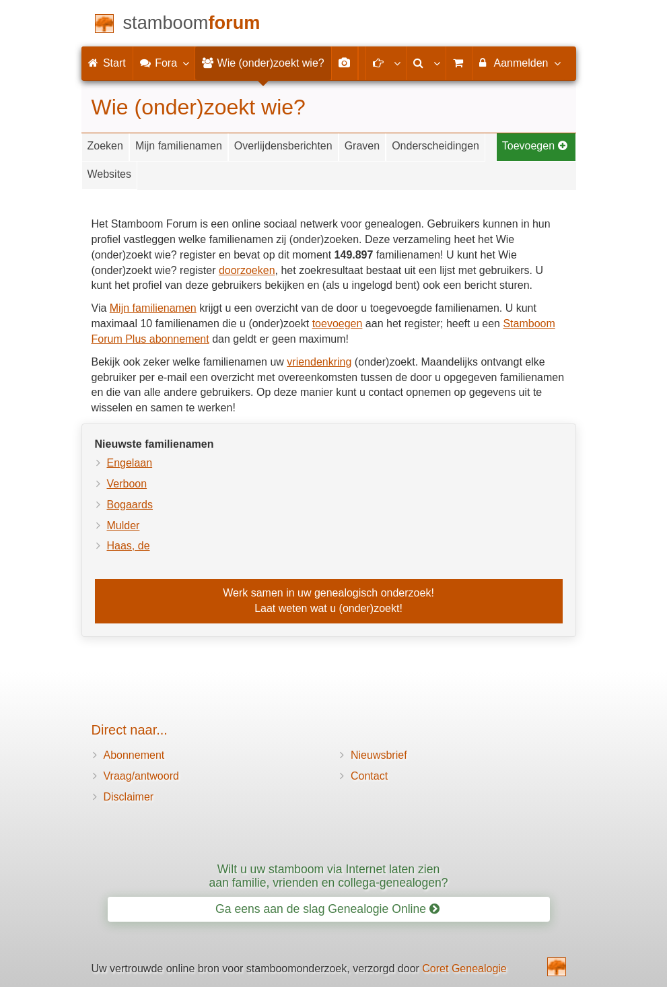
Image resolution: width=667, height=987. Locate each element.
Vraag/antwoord (141, 776)
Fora (164, 62)
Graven (362, 145)
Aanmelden (519, 62)
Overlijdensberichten (283, 145)
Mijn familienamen (178, 145)
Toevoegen (535, 145)
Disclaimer (129, 797)
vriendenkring (319, 362)
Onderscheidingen (435, 145)
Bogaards (130, 504)
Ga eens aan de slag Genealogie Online (327, 909)
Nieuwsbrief (379, 755)
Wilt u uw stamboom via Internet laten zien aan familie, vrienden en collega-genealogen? (328, 875)
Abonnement (134, 755)
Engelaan (130, 463)
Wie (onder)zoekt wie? (263, 63)
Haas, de (128, 545)
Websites (109, 174)
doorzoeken (247, 270)
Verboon (127, 483)
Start (107, 63)
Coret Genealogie (464, 968)
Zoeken (105, 145)
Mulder (123, 525)
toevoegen (337, 323)
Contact (369, 776)
